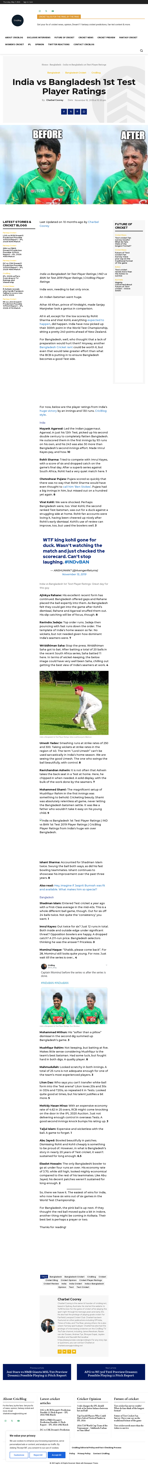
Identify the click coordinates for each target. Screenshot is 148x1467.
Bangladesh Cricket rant (56, 347)
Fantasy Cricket (9, 233)
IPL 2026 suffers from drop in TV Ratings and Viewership (11, 279)
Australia (119, 279)
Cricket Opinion (69, 1280)
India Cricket (75, 1283)
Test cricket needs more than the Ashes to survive (123, 272)
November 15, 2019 (74, 574)
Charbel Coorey (54, 100)
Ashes (118, 267)
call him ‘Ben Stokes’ (77, 486)
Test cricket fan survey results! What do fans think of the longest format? (123, 241)
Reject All (38, 1455)
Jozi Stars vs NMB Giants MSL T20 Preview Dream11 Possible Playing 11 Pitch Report (37, 1373)
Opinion (62, 1287)
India (64, 1283)
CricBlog (96, 73)
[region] (37, 1446)
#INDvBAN (77, 562)
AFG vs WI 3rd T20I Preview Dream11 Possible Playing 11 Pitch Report (110, 1373)
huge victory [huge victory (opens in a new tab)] (48, 410)
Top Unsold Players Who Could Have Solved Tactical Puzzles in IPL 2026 (91, 1418)
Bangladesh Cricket (75, 73)
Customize (19, 1455)
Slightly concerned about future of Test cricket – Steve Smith (123, 286)
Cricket (102, 1277)
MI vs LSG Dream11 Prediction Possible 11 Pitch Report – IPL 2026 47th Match (13, 304)
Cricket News (8, 286)
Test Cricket (83, 1287)
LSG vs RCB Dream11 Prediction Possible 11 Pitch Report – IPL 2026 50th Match (13, 238)
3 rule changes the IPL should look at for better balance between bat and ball (92, 1408)
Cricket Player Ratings (90, 1280)
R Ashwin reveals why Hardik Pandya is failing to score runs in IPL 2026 (13, 292)
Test (71, 1287)
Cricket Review (51, 1283)
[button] (141, 50)
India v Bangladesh (94, 1283)
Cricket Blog (52, 1280)
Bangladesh (55, 64)
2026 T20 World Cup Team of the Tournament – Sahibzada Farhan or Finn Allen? (92, 1428)
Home (45, 64)
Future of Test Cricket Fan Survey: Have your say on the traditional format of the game (124, 257)
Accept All (56, 1455)
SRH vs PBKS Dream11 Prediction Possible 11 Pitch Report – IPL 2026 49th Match (12, 252)
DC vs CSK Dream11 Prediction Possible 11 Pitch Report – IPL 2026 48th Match (13, 266)
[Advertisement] (74, 252)
